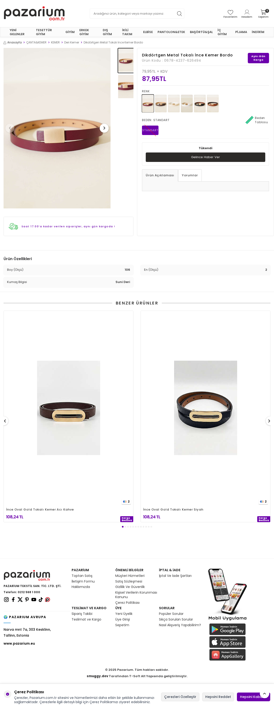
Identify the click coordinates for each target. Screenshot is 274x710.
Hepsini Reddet (218, 696)
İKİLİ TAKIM (127, 32)
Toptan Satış (82, 576)
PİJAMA (241, 32)
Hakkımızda (81, 587)
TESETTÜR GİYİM (44, 32)
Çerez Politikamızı (104, 702)
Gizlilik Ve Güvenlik (130, 587)
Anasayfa (13, 42)
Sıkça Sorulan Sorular (176, 619)
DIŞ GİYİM (107, 32)
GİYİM (70, 32)
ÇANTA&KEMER (36, 42)
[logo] (34, 14)
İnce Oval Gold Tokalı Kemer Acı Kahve (40, 509)
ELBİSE (148, 32)
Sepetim (122, 625)
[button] (11, 128)
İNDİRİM (258, 32)
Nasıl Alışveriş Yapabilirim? (180, 625)
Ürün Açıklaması (160, 175)
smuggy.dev (97, 676)
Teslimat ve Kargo (86, 619)
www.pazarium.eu (19, 643)
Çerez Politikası (127, 602)
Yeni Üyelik (124, 614)
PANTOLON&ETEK (171, 32)
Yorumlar (190, 175)
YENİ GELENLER (17, 32)
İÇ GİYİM (222, 32)
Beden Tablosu (256, 120)
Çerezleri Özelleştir (180, 696)
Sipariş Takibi (82, 614)
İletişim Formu (83, 581)
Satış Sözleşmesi (128, 581)
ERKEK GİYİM (84, 32)
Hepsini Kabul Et (253, 696)
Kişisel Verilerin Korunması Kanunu (136, 594)
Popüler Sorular (171, 614)
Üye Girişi (122, 619)
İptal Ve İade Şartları (175, 576)
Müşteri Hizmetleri (130, 576)
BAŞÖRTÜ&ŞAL (201, 32)
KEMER (55, 42)
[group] (57, 128)
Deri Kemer (71, 42)
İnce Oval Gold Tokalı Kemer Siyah (173, 509)
